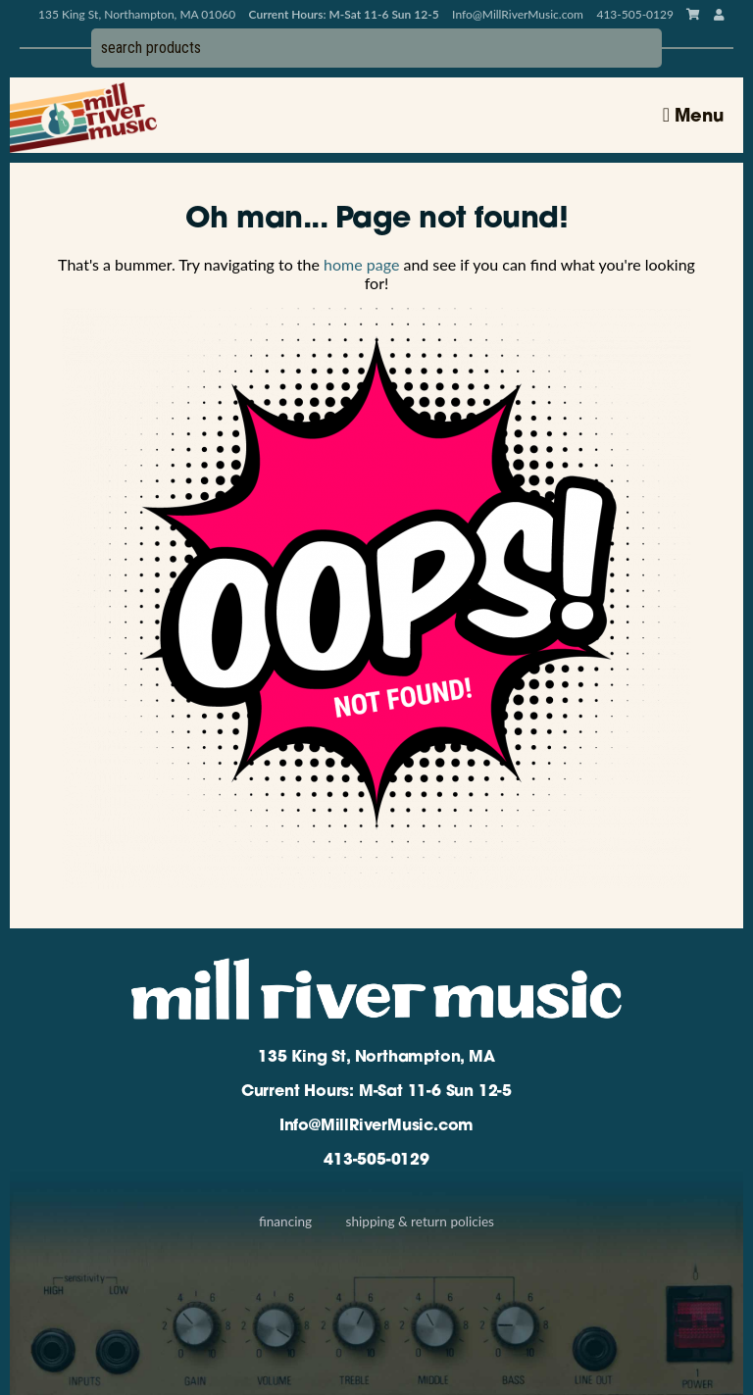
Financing (285, 1221)
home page (361, 264)
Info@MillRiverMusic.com (517, 14)
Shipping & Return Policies (420, 1221)
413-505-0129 (376, 1161)
